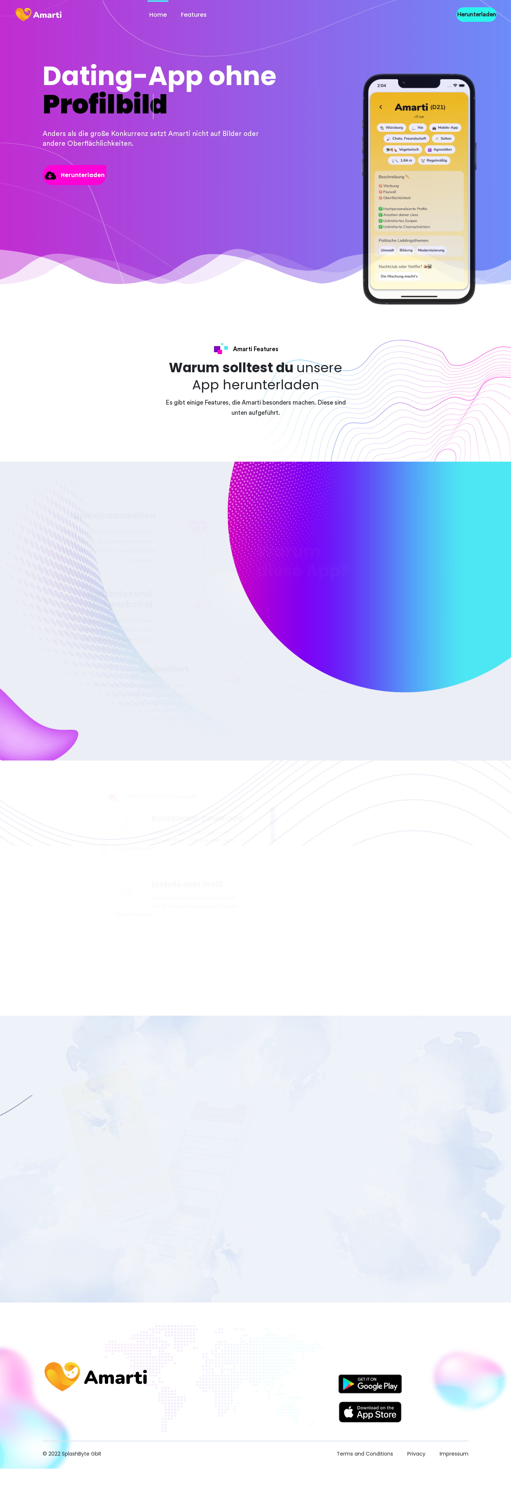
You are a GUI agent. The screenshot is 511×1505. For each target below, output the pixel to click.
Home (158, 15)
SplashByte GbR (81, 1453)
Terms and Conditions (366, 1453)
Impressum (454, 1453)
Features (194, 15)
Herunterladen (476, 14)
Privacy (417, 1453)
